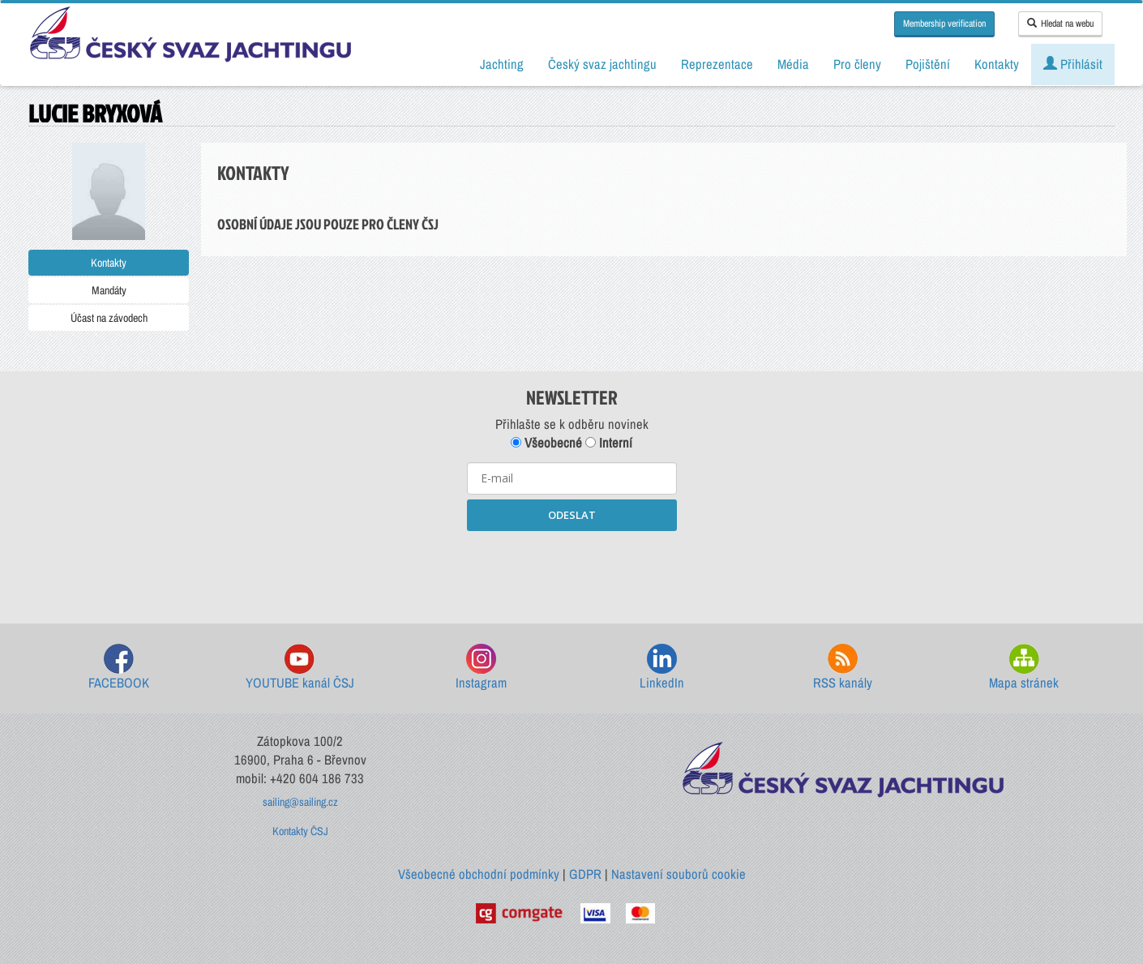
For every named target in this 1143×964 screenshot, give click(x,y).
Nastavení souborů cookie (678, 874)
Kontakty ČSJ (300, 831)
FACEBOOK (118, 668)
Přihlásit (1072, 64)
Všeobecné (546, 443)
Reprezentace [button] (717, 64)
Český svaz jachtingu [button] (602, 64)
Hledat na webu (1060, 23)
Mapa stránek (1024, 668)
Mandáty (109, 290)
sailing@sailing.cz (300, 802)
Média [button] (793, 64)
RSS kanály (842, 668)
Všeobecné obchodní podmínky (478, 874)
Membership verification (944, 23)
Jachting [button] (502, 64)
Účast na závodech (109, 318)
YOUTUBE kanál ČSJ (300, 668)
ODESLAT (572, 515)
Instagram (481, 668)
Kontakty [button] (996, 64)
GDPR (585, 874)
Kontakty (108, 262)
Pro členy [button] (857, 64)
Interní (608, 443)
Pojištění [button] (927, 64)
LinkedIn (662, 668)
